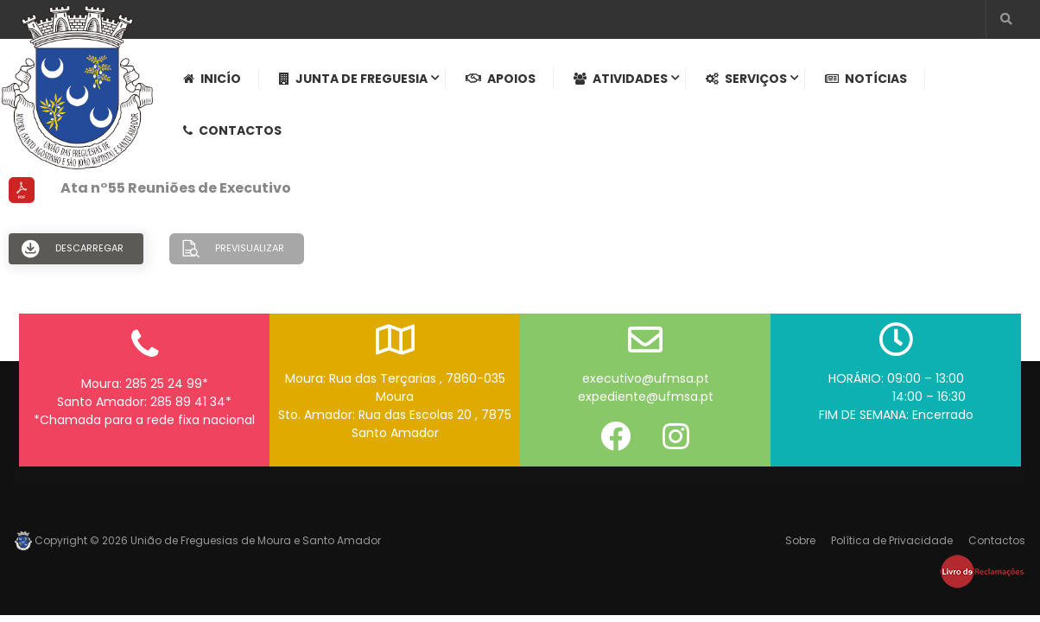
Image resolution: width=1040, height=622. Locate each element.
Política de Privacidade (892, 540)
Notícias (866, 78)
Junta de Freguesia (353, 78)
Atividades (621, 78)
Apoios (501, 78)
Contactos (232, 130)
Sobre (800, 540)
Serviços (746, 78)
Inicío (212, 78)
